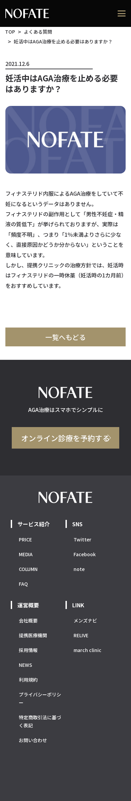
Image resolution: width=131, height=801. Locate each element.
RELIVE (81, 635)
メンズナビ (85, 620)
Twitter (82, 539)
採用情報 (28, 650)
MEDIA (26, 554)
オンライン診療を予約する (65, 437)
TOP (10, 31)
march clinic (87, 650)
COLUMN (28, 569)
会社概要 (28, 620)
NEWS (25, 664)
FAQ (23, 583)
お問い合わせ (33, 740)
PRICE (25, 539)
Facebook (85, 554)
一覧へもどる (65, 337)
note (79, 569)
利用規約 (28, 679)
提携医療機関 (33, 635)
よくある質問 (38, 31)
